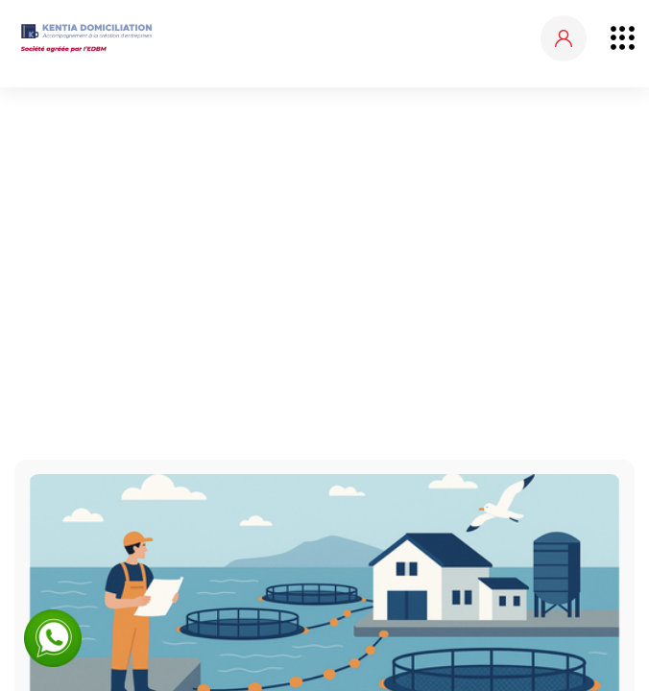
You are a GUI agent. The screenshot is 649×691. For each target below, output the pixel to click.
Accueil (258, 257)
